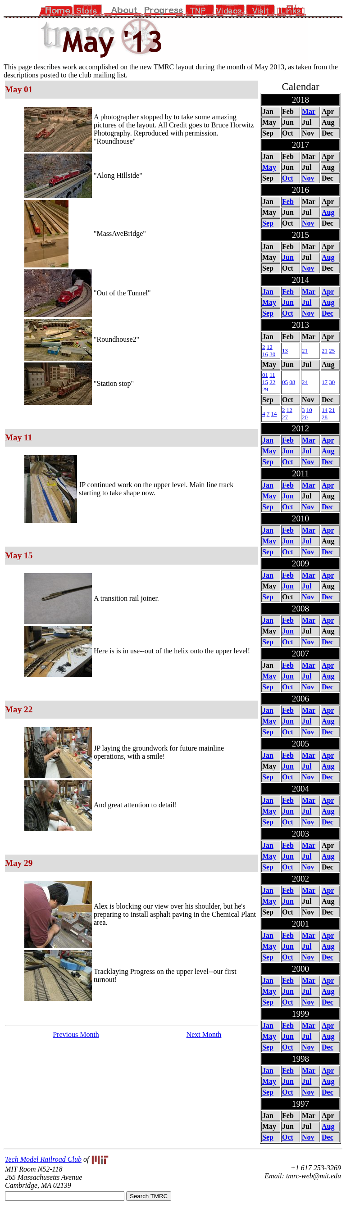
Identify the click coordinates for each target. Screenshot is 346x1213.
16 (265, 354)
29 (265, 389)
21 (305, 350)
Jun (288, 257)
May (269, 167)
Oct (287, 178)
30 (272, 354)
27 (285, 417)
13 (285, 350)
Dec (327, 313)
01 (265, 374)
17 (325, 382)
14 (274, 413)
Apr (328, 291)
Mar (308, 111)
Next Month (204, 1034)
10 (309, 410)
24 (305, 382)
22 (272, 382)
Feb (288, 201)
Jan (267, 291)
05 (285, 382)
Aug (328, 212)
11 (272, 374)
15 (265, 382)
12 (270, 347)
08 (292, 382)
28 (325, 417)
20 (305, 417)
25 (332, 350)
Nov (308, 178)
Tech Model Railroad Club (43, 1159)
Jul (306, 302)
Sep (267, 223)
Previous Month (76, 1034)
